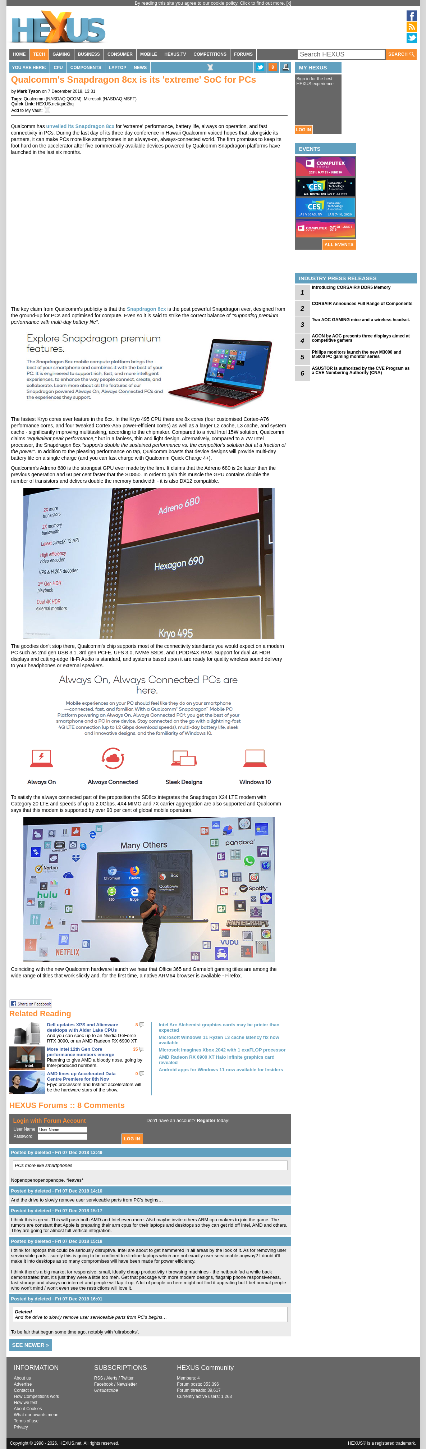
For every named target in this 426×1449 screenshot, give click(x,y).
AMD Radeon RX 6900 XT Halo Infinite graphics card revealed (217, 1059)
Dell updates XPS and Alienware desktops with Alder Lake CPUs (82, 1027)
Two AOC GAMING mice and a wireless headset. (361, 320)
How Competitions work (36, 1396)
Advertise (23, 1384)
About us (22, 1378)
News (140, 67)
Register (206, 1120)
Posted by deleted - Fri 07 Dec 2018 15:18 (56, 1241)
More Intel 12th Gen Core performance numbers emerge (80, 1051)
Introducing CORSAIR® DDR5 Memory (351, 287)
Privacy (21, 1427)
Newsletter (126, 1384)
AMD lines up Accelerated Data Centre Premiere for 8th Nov (81, 1076)
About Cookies (28, 1408)
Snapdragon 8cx (146, 309)
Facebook (103, 1384)
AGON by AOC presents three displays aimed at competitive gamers (361, 338)
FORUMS (243, 54)
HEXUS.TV (175, 54)
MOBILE (148, 54)
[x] (289, 3)
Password (23, 1136)
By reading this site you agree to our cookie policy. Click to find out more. (211, 3)
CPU (58, 67)
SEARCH (401, 54)
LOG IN (303, 129)
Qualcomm (34, 98)
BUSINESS (89, 54)
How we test (25, 1402)
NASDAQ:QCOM (63, 98)
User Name (25, 1129)
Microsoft (92, 98)
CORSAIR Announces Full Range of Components (362, 303)
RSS (98, 1378)
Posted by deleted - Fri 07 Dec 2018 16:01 (56, 1299)
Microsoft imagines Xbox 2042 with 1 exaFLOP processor (222, 1050)
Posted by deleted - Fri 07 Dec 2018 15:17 (56, 1210)
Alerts (112, 1378)
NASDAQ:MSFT (119, 98)
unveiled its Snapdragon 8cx (80, 126)
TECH (39, 54)
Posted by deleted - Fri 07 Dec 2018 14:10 (56, 1191)
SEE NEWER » (30, 1345)
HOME (19, 54)
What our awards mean (36, 1414)
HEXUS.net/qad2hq (55, 103)
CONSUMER (120, 54)
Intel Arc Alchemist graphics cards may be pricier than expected (219, 1027)
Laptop (117, 67)
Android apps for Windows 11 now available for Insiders (221, 1069)
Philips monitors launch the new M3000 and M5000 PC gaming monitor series (357, 354)
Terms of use (26, 1420)
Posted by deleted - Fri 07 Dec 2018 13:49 (56, 1152)
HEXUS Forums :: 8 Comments (67, 1105)
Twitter (127, 1378)
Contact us (24, 1390)
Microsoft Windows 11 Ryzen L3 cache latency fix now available (219, 1040)
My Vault (33, 110)
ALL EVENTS (339, 244)
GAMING (61, 54)
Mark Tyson (29, 91)
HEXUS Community (205, 1367)
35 (135, 1049)
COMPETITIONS (210, 54)
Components (85, 67)
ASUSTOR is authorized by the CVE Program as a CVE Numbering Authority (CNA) (361, 370)
